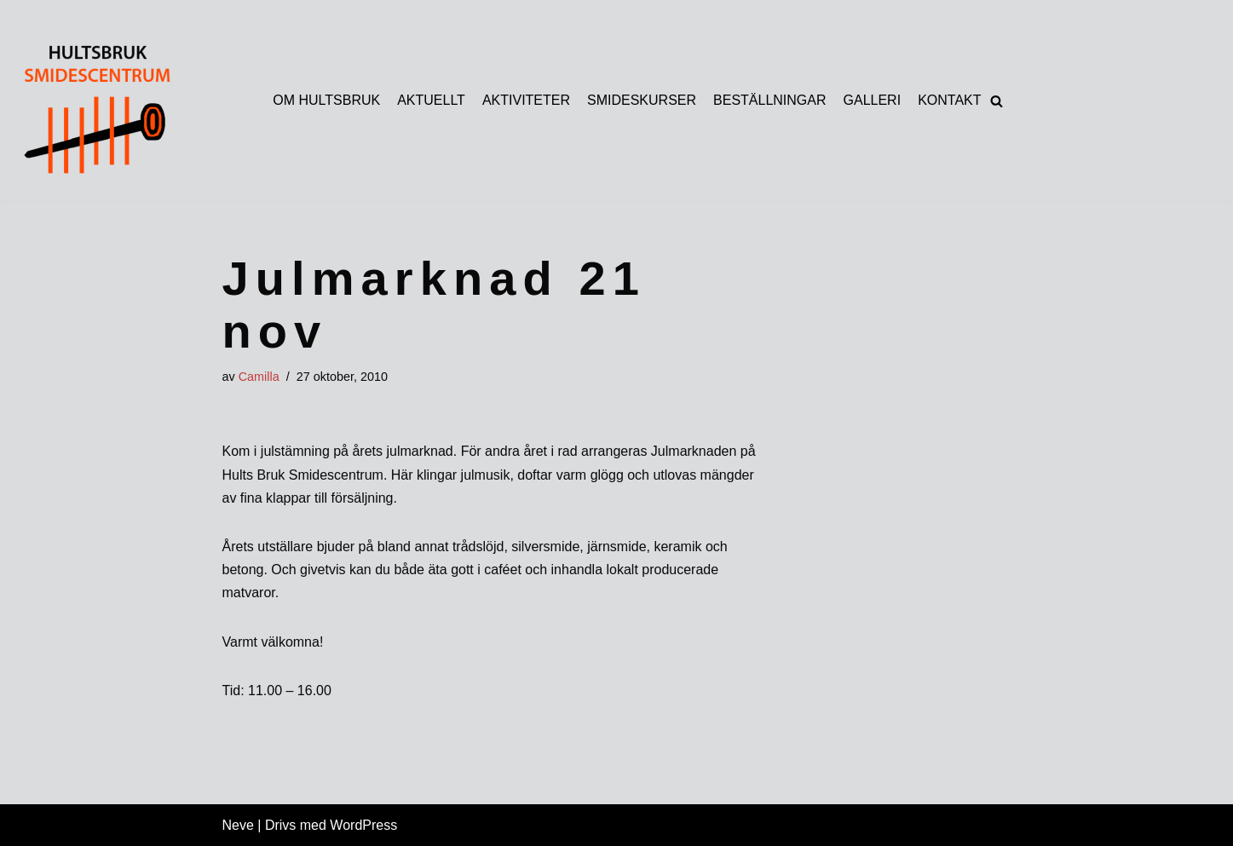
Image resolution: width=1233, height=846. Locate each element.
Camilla (259, 376)
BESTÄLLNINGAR (769, 100)
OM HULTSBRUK (326, 100)
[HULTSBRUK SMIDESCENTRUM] (94, 108)
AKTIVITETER (526, 100)
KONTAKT (949, 100)
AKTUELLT (431, 100)
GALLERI (873, 100)
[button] (996, 101)
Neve (238, 825)
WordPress (363, 825)
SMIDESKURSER (641, 100)
